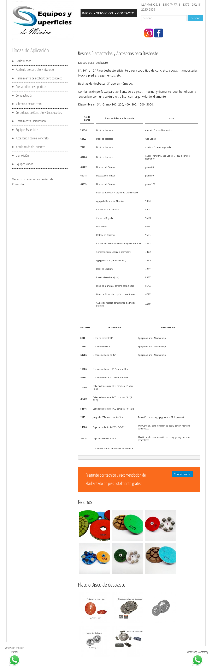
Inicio (87, 13)
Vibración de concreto (29, 104)
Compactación (24, 95)
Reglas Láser (23, 61)
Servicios (104, 13)
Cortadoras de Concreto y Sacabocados (39, 112)
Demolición (22, 155)
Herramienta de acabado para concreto (39, 78)
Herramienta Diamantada (31, 121)
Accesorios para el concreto (32, 138)
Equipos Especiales (27, 130)
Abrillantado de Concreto (30, 147)
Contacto (125, 13)
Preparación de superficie (31, 87)
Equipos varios (24, 164)
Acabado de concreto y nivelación (35, 70)
